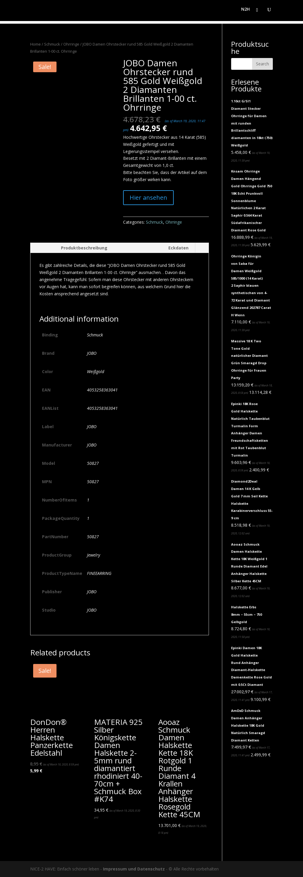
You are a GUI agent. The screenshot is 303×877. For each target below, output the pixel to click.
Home (35, 44)
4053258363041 (102, 390)
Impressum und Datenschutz (134, 869)
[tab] (72, 248)
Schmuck (52, 44)
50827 (93, 463)
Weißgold (95, 371)
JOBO (91, 353)
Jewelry (93, 555)
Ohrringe (71, 44)
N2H (245, 12)
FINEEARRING (99, 573)
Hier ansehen (148, 197)
